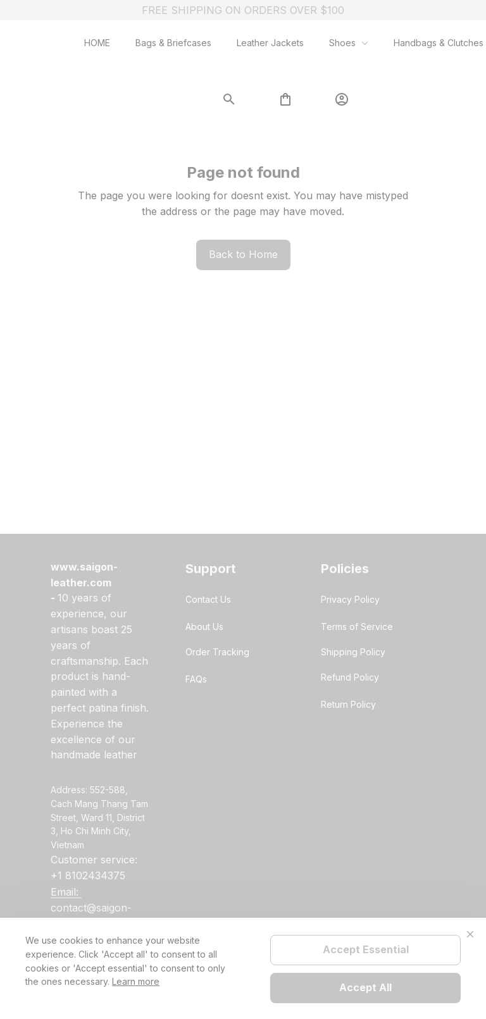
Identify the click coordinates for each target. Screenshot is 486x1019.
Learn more (135, 981)
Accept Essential (366, 949)
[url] (100, 575)
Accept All (365, 987)
